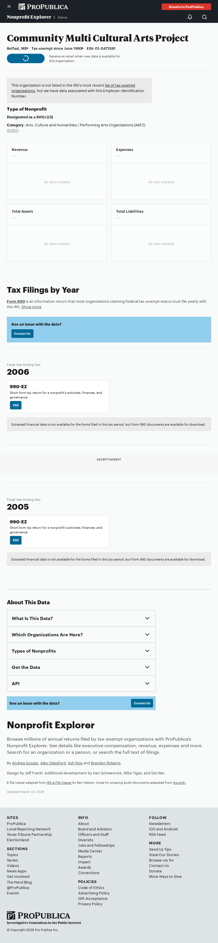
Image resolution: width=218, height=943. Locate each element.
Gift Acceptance (93, 898)
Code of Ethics (91, 887)
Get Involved (18, 876)
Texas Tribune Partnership (29, 834)
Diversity (85, 839)
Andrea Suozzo (25, 762)
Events (13, 892)
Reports (85, 856)
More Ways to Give (165, 876)
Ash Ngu (75, 762)
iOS (152, 828)
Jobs (82, 845)
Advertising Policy (94, 892)
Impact (84, 861)
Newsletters (159, 823)
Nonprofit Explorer (29, 16)
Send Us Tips (160, 849)
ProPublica (16, 823)
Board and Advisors (95, 828)
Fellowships (104, 845)
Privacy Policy (90, 903)
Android (171, 828)
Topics (12, 854)
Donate (155, 870)
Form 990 (16, 301)
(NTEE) (13, 130)
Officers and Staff (93, 834)
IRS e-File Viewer (59, 782)
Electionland (18, 839)
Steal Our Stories (164, 854)
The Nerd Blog (19, 881)
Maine (62, 17)
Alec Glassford (53, 762)
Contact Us (22, 333)
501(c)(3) (44, 116)
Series (12, 859)
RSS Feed (157, 834)
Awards (84, 867)
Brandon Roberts (105, 762)
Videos (13, 865)
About (83, 823)
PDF (16, 405)
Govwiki (179, 782)
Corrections (88, 872)
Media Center (90, 850)
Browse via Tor (161, 859)
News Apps (16, 870)
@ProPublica (18, 887)
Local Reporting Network (29, 828)
